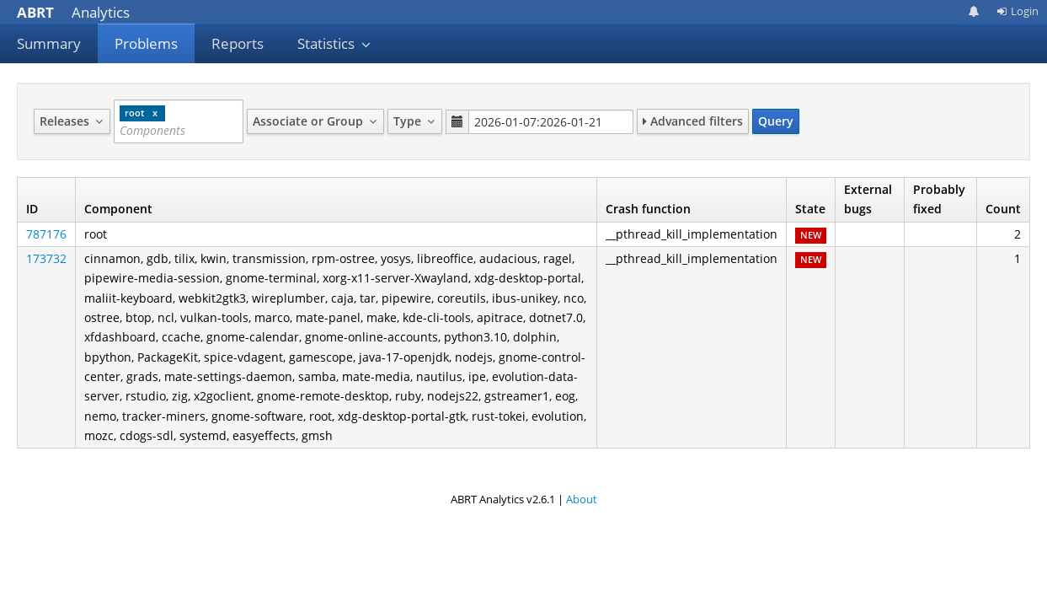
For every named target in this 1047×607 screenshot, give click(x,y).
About (581, 499)
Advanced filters (693, 121)
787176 (46, 234)
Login (1017, 11)
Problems (146, 43)
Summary (49, 43)
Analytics (73, 12)
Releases (72, 121)
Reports (237, 43)
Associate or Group (315, 121)
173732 (46, 258)
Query (775, 121)
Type (414, 121)
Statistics (334, 43)
